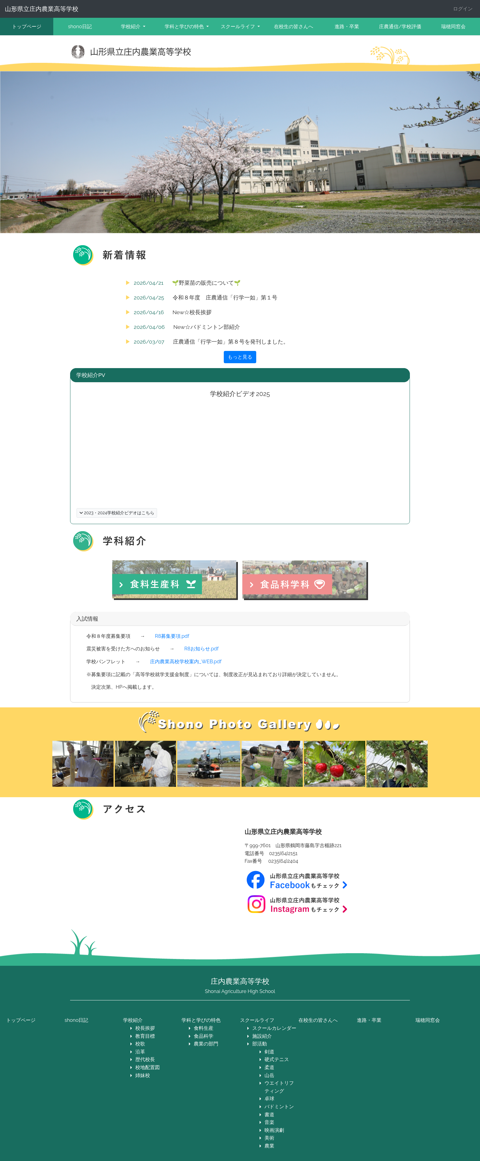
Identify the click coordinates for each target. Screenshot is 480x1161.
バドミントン (279, 1107)
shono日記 (80, 26)
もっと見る (240, 357)
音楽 (269, 1122)
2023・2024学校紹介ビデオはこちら (116, 512)
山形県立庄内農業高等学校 (41, 9)
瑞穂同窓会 (427, 1020)
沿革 (140, 1052)
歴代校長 (145, 1059)
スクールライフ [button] (238, 26)
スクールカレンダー (274, 1028)
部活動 (259, 1044)
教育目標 (145, 1036)
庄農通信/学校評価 (400, 26)
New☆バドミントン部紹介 (206, 327)
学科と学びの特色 (201, 1020)
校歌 (140, 1044)
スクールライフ (257, 1020)
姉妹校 (142, 1075)
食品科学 (203, 1036)
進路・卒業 (347, 26)
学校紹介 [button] (131, 26)
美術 (269, 1138)
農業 (269, 1146)
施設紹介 (262, 1036)
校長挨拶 (145, 1028)
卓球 (269, 1099)
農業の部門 (206, 1044)
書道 (269, 1114)
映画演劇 (274, 1130)
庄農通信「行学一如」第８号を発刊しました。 (231, 341)
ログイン (463, 9)
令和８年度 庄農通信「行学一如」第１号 (225, 297)
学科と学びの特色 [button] (185, 26)
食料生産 (203, 1028)
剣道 (269, 1052)
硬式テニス (276, 1059)
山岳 (269, 1075)
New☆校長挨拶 (192, 312)
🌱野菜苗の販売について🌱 (206, 283)
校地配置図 (147, 1067)
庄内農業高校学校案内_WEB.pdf (185, 661)
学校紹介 (133, 1020)
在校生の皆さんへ (293, 26)
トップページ (26, 26)
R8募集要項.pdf (172, 636)
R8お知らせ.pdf (201, 649)
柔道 (269, 1067)
